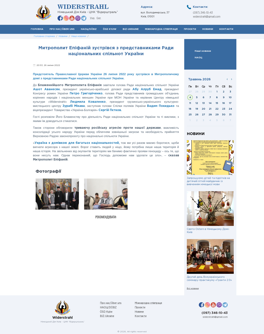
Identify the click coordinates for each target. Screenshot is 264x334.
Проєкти (190, 29)
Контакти (226, 29)
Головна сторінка (44, 36)
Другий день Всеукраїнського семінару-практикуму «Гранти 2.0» (209, 278)
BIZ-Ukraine (131, 29)
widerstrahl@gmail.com (206, 17)
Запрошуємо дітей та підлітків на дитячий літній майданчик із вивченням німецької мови (208, 181)
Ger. (98, 18)
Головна (37, 29)
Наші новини (78, 36)
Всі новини (193, 288)
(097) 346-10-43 (203, 13)
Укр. (92, 18)
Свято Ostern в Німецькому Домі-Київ (208, 230)
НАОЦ (198, 58)
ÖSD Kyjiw (109, 29)
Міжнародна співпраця (161, 29)
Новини (207, 29)
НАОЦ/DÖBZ (89, 29)
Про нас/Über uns (62, 29)
